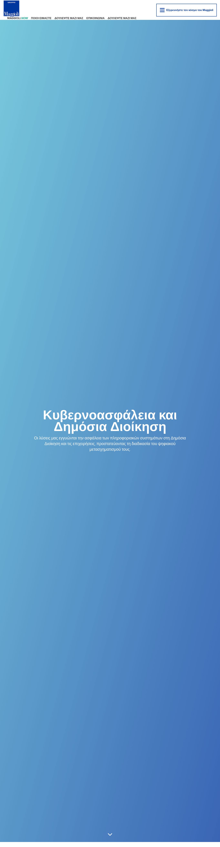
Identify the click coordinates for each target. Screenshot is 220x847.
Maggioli (17, 18)
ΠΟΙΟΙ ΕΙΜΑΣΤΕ (41, 18)
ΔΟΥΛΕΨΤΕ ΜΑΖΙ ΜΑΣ (69, 18)
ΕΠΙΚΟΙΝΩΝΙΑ (95, 18)
